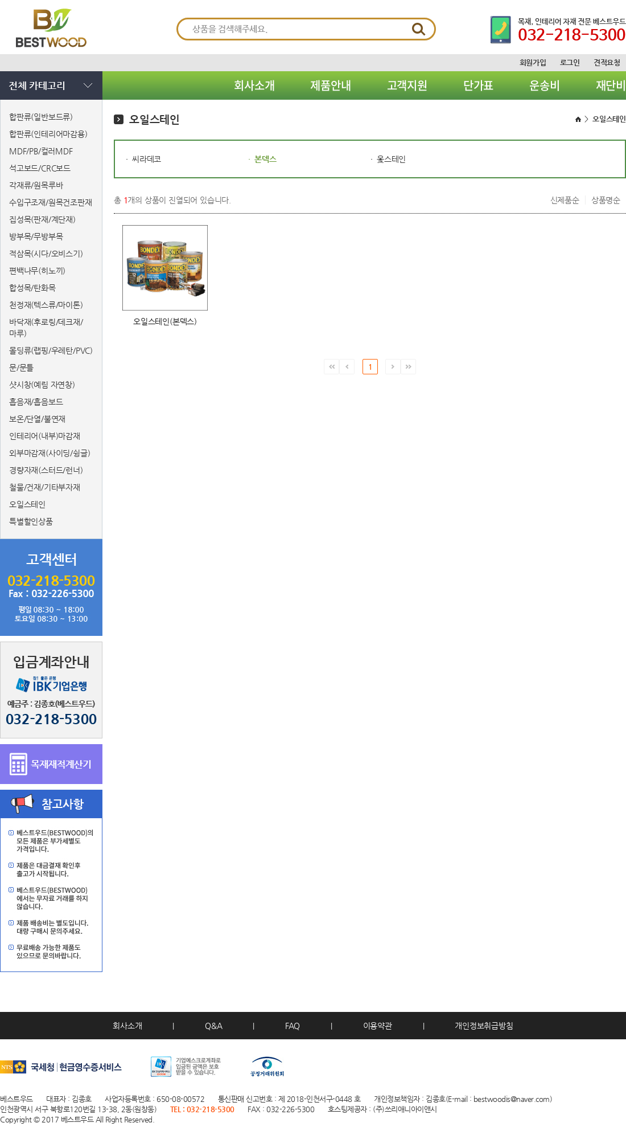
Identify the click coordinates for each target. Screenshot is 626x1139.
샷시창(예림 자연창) (42, 384)
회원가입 (533, 62)
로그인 (570, 62)
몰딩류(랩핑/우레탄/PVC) (51, 350)
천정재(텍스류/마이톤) (46, 304)
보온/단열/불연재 (37, 418)
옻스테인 (391, 159)
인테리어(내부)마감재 (44, 435)
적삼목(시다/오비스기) (46, 253)
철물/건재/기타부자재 (44, 487)
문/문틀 (21, 367)
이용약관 (377, 1025)
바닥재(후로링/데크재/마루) (46, 327)
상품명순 (605, 200)
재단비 (611, 85)
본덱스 (265, 159)
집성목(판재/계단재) (42, 219)
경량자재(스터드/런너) (46, 470)
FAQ (292, 1025)
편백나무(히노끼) (37, 270)
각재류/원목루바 (36, 185)
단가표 (478, 85)
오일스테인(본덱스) (165, 321)
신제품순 (564, 200)
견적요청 (607, 62)
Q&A (213, 1025)
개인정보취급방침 (484, 1025)
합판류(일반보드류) (41, 116)
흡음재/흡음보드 (36, 401)
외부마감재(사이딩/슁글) (49, 453)
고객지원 (407, 85)
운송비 (544, 85)
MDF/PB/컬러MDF (41, 151)
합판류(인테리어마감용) (48, 133)
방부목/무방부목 (36, 236)
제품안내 (330, 85)
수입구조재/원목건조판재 (50, 202)
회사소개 (254, 85)
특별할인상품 (31, 521)
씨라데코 (146, 159)
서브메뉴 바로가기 (0, 0)
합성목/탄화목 (32, 287)
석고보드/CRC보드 (40, 168)
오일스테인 (27, 504)
